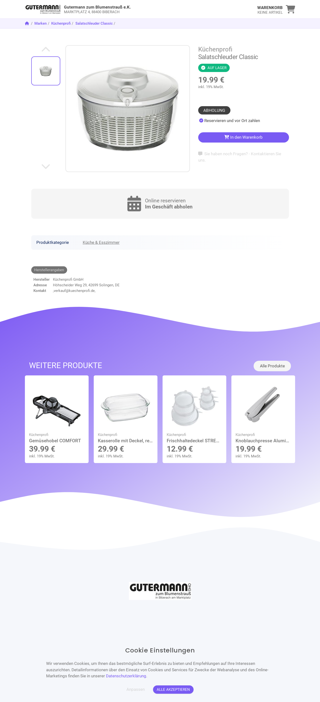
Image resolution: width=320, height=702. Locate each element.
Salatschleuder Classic (94, 23)
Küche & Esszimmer (101, 242)
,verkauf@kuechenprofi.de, (74, 291)
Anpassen (135, 689)
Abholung (214, 110)
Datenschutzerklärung (126, 675)
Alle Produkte (272, 365)
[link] (126, 9)
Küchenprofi (61, 23)
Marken (40, 23)
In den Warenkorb (243, 137)
